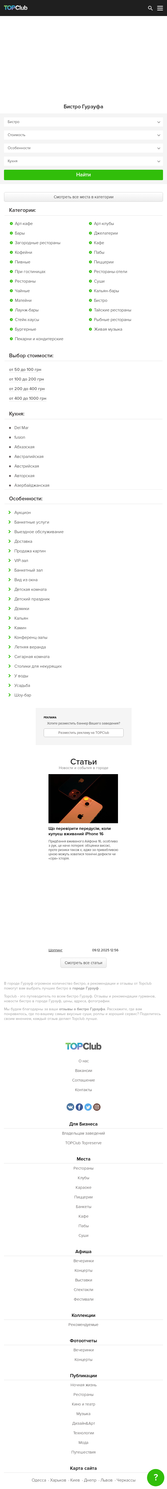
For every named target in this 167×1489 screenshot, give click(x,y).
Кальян (21, 618)
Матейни (23, 300)
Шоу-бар (22, 695)
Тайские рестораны (112, 310)
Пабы (99, 252)
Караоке (84, 1187)
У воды (21, 676)
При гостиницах (30, 271)
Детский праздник (32, 599)
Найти (83, 175)
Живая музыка (108, 329)
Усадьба (22, 685)
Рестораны (25, 281)
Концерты (83, 1270)
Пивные (22, 262)
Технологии (83, 1433)
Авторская (24, 475)
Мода (83, 1442)
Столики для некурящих (38, 666)
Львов (106, 1480)
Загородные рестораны (37, 242)
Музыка (83, 1414)
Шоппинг (55, 950)
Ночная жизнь (84, 1385)
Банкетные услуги (31, 522)
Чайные (22, 291)
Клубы (83, 1178)
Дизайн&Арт (83, 1423)
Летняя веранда (30, 647)
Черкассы (126, 1480)
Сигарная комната (32, 656)
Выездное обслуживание (39, 531)
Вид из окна (26, 580)
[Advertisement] (83, 56)
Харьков (58, 1480)
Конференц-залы (30, 637)
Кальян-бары (106, 291)
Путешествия (83, 1452)
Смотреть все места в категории (83, 197)
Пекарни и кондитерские (39, 339)
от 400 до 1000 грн (27, 398)
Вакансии (83, 1070)
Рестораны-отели (110, 271)
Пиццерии (104, 262)
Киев (75, 1480)
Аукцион (22, 512)
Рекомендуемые (83, 1324)
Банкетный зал (28, 570)
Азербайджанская (32, 485)
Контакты (83, 1090)
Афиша (83, 1251)
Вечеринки (84, 1261)
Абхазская (24, 447)
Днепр (90, 1480)
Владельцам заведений (83, 1133)
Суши (99, 281)
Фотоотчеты (83, 1341)
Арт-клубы (104, 223)
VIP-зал (21, 560)
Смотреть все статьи (83, 962)
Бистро (100, 300)
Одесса (39, 1480)
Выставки (83, 1280)
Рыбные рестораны (112, 319)
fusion (19, 437)
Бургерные (25, 329)
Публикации (83, 1376)
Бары (20, 233)
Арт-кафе (24, 223)
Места (84, 1159)
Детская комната (30, 589)
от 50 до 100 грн (25, 369)
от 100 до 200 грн (26, 379)
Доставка (23, 541)
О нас (84, 1061)
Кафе (99, 242)
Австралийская (29, 456)
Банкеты (83, 1207)
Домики (21, 608)
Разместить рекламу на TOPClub (83, 733)
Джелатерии (106, 233)
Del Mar (21, 427)
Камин (20, 628)
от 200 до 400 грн (27, 388)
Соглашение (83, 1080)
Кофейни (23, 252)
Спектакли (83, 1290)
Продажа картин (30, 551)
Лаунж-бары (27, 310)
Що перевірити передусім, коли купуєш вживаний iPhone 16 (79, 831)
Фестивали (83, 1299)
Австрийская (26, 466)
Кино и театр (83, 1404)
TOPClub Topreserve (83, 1143)
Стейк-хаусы (27, 319)
